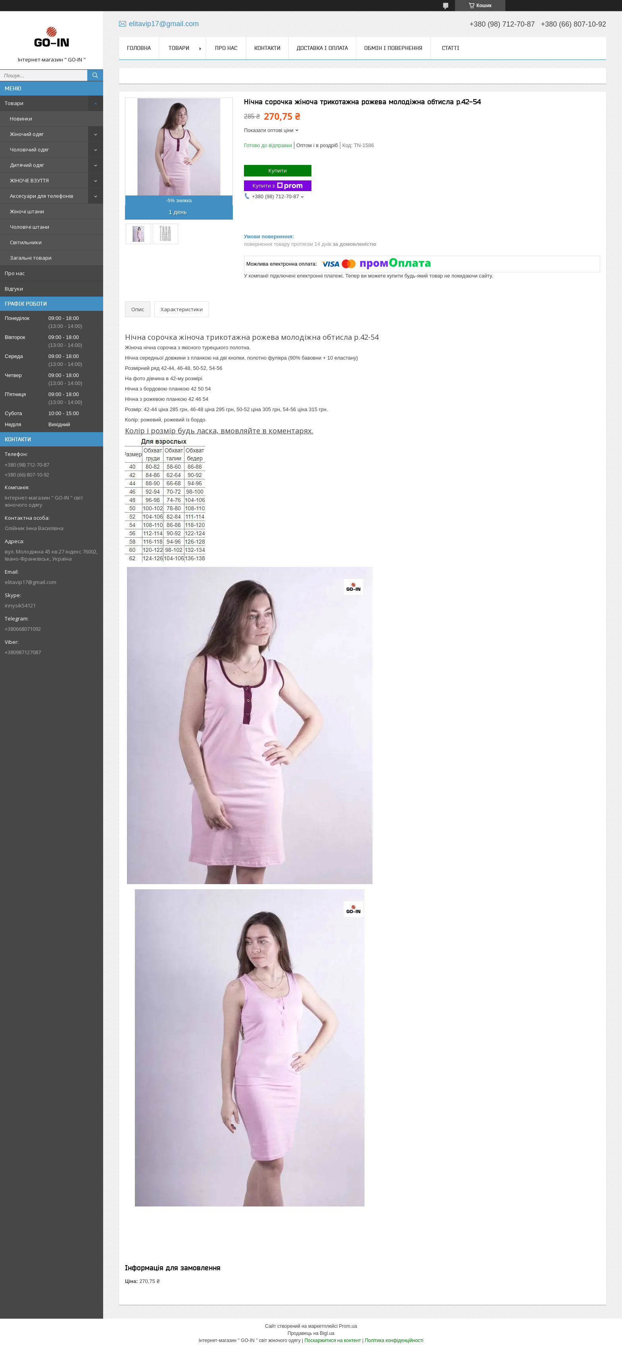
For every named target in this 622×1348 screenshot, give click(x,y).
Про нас (15, 273)
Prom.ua (348, 1326)
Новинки (21, 118)
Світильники (26, 242)
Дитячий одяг (27, 164)
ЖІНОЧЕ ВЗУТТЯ (29, 180)
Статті (450, 48)
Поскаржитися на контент (332, 1340)
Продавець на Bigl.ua (311, 1333)
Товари (14, 103)
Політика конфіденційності (394, 1340)
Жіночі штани (27, 211)
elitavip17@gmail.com (30, 582)
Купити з (278, 186)
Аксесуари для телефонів (41, 195)
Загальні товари (31, 257)
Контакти (267, 48)
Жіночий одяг (27, 134)
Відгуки (14, 288)
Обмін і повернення (393, 48)
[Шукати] (95, 75)
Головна (139, 48)
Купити (278, 170)
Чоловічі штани (29, 226)
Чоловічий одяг (29, 149)
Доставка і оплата (322, 48)
